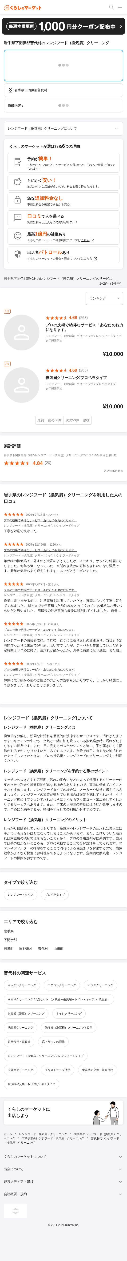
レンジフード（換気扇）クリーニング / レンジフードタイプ (45, 1055)
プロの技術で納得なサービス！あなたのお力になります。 (40, 520)
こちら (88, 240)
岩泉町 (9, 948)
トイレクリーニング (69, 1013)
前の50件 (55, 420)
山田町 (59, 948)
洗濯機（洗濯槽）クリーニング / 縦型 (68, 1027)
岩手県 (9, 931)
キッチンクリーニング (22, 985)
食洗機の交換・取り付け (97, 1070)
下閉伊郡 (10, 940)
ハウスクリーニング (100, 985)
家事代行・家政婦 (19, 1041)
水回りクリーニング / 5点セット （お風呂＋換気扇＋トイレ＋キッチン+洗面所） (59, 999)
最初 (40, 420)
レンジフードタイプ (20, 894)
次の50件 (72, 420)
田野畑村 (25, 948)
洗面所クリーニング (20, 1027)
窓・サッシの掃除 (53, 1041)
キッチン (10, 780)
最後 (86, 420)
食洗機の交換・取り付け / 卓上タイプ (31, 1084)
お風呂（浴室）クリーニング (26, 1013)
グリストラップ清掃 (57, 1070)
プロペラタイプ (55, 894)
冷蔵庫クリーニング (20, 1070)
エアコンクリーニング (62, 985)
